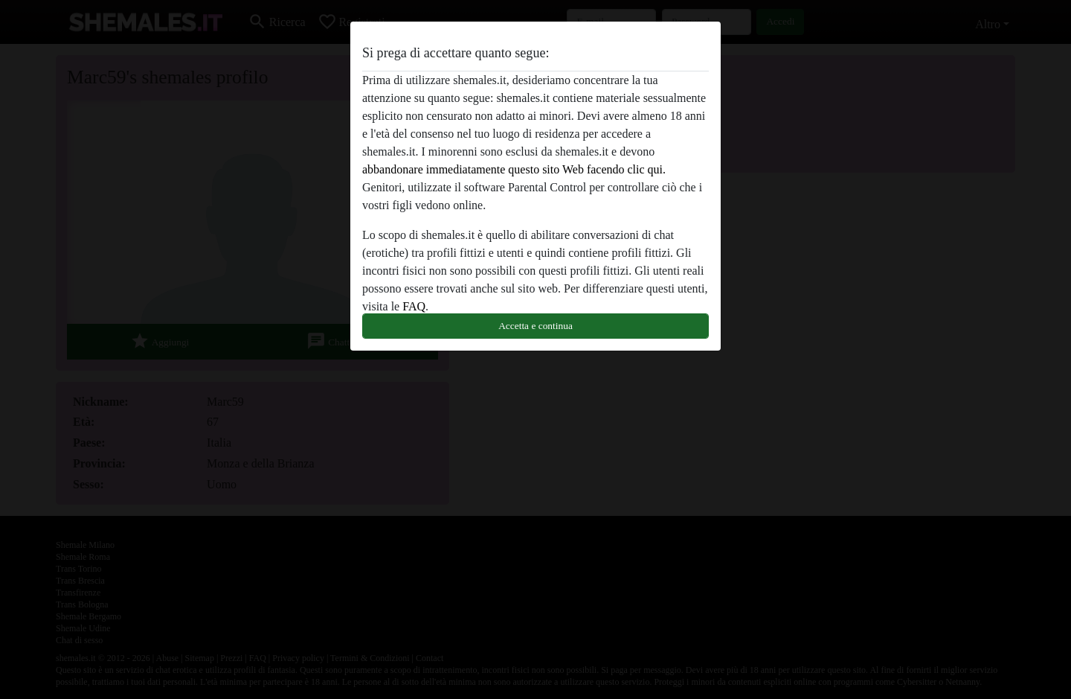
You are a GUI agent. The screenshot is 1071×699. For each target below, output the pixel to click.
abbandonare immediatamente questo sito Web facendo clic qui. (514, 169)
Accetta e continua (535, 325)
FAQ (413, 306)
